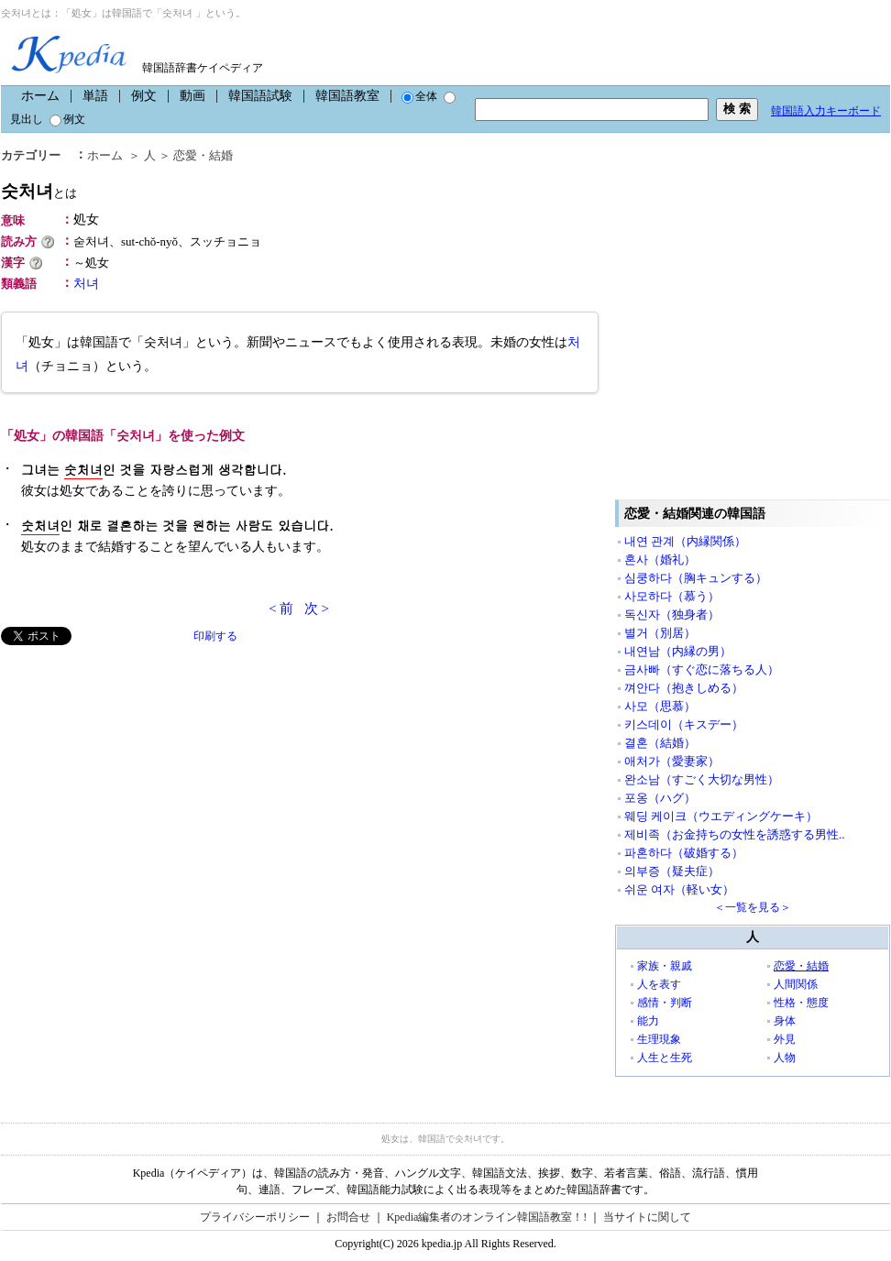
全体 (419, 96)
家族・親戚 (664, 965)
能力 (648, 1020)
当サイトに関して (647, 1217)
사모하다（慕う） (672, 596)
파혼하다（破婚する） (683, 853)
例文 (144, 96)
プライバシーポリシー (255, 1217)
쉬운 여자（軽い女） (679, 889)
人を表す (659, 984)
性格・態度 (801, 1002)
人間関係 (796, 984)
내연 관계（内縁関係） (685, 541)
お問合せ (348, 1217)
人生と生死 (664, 1057)
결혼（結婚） (660, 743)
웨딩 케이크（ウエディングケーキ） (721, 816)
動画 (192, 96)
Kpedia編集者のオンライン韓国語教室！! (487, 1217)
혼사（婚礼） (660, 559)
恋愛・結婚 (801, 965)
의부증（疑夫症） (672, 871)
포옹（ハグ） (660, 798)
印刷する (215, 636)
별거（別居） (660, 633)
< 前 (281, 608)
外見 (785, 1039)
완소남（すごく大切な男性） (701, 779)
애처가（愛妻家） (672, 761)
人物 (785, 1057)
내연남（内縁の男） (678, 651)
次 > (316, 608)
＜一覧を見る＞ (752, 907)
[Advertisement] (173, 831)
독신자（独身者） (672, 614)
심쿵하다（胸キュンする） (695, 578)
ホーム (40, 96)
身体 (785, 1020)
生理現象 (659, 1039)
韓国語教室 (347, 96)
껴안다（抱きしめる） (683, 688)
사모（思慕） (660, 706)
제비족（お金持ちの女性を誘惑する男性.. (734, 834)
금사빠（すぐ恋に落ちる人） (701, 669)
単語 (95, 96)
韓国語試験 (260, 96)
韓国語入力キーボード (826, 110)
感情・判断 (664, 1002)
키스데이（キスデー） (683, 724)
